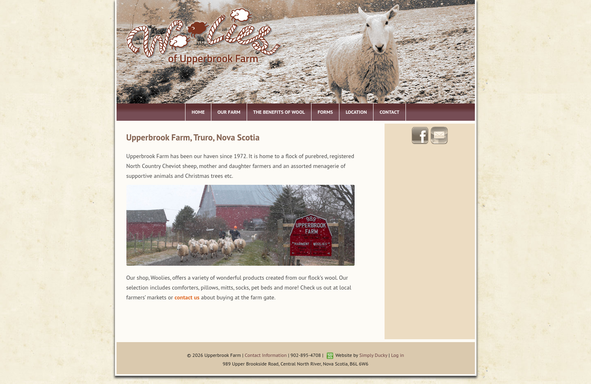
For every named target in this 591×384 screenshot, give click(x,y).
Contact (389, 112)
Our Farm (229, 112)
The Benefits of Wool (279, 112)
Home (198, 112)
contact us (186, 297)
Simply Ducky (373, 355)
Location (356, 112)
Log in (397, 355)
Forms (325, 112)
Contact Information (265, 355)
